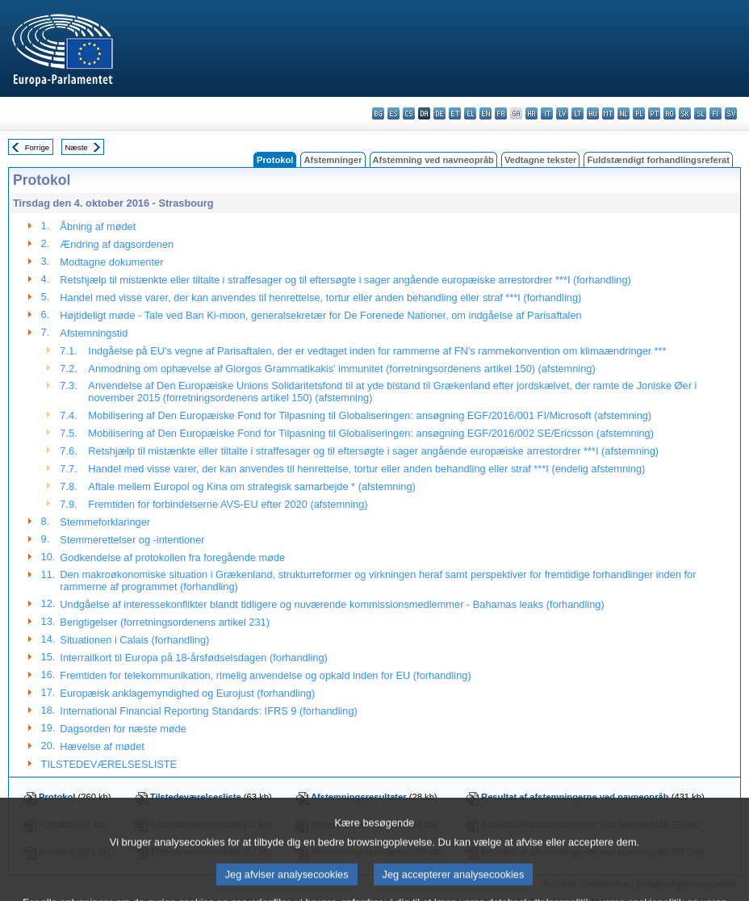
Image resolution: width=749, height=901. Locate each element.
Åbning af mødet (98, 226)
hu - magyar (593, 113)
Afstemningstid (94, 333)
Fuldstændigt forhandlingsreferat (658, 160)
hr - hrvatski (531, 113)
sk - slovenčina (685, 113)
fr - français (501, 113)
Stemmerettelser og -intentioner (132, 540)
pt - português (654, 113)
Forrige (37, 147)
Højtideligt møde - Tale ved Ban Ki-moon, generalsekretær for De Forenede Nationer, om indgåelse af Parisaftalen (320, 315)
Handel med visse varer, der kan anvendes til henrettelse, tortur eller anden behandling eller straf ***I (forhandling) (320, 297)
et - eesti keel (455, 113)
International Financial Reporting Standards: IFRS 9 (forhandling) (208, 711)
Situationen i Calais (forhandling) (134, 640)
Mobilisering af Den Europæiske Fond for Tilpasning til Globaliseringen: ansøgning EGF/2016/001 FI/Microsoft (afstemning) (369, 415)
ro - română (669, 113)
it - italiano (547, 113)
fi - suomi (715, 113)
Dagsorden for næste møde (123, 729)
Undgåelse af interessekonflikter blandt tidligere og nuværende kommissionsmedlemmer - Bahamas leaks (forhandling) (332, 604)
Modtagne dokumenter (111, 262)
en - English (485, 113)
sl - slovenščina (700, 113)
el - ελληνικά (470, 113)
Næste (76, 147)
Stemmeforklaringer (105, 522)
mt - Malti (608, 113)
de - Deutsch (439, 113)
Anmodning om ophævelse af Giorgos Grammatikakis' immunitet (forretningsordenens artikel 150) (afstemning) (341, 368)
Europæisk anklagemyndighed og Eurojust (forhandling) (187, 693)
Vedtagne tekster (540, 160)
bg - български (378, 113)
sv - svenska (731, 113)
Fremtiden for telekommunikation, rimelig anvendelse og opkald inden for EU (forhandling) (265, 675)
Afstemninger (332, 160)
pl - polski (639, 113)
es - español (393, 113)
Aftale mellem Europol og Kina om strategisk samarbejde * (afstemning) (251, 486)
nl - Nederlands (623, 113)
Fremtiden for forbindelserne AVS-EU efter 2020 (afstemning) (227, 504)
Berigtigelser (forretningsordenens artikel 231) (165, 622)
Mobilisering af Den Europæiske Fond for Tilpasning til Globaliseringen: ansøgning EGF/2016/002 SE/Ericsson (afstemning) (371, 433)
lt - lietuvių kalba (577, 113)
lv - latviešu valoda (562, 113)
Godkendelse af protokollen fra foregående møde (172, 557)
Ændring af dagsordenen (117, 244)
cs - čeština (409, 113)
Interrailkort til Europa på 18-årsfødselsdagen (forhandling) (193, 658)
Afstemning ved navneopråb (433, 160)
